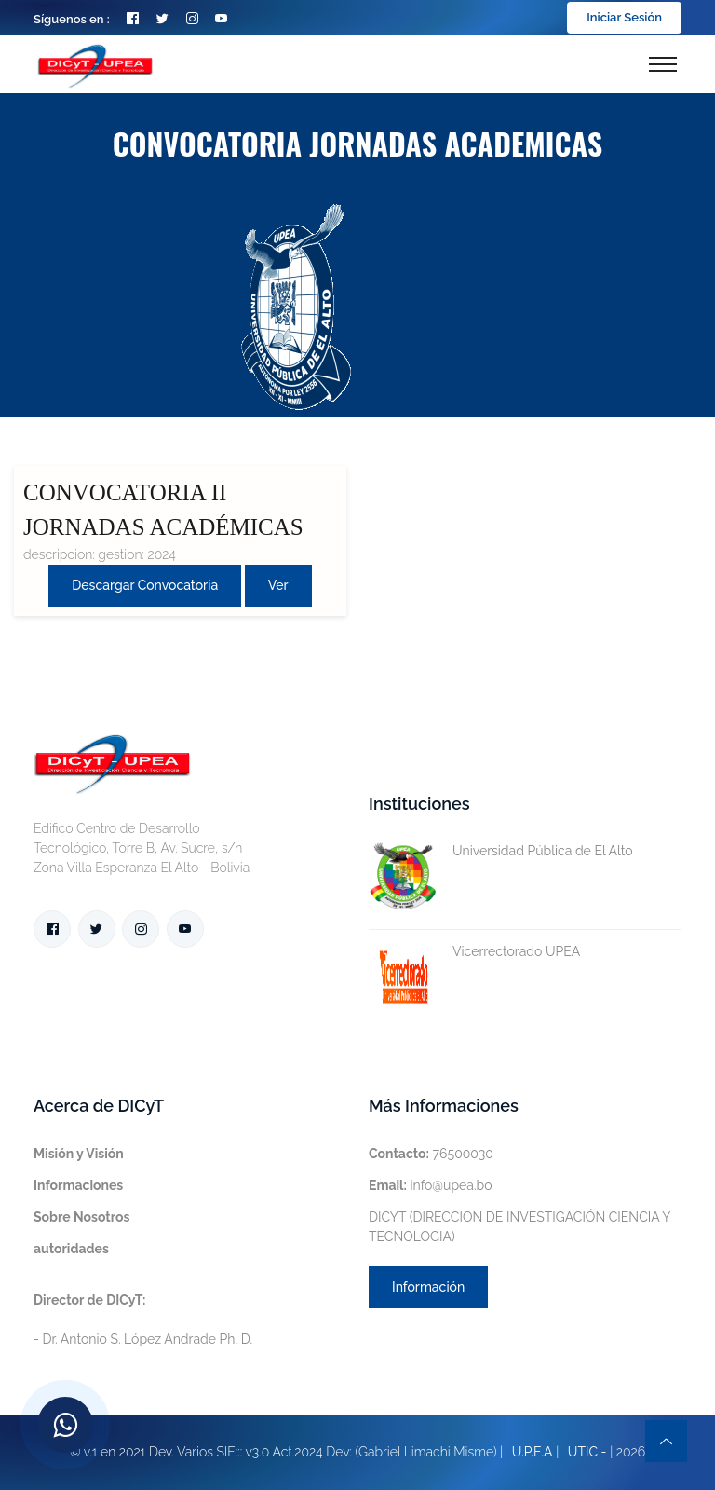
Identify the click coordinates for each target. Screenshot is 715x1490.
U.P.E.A (532, 1451)
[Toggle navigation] (663, 64)
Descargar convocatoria (145, 585)
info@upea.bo (430, 1185)
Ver (278, 585)
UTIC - (587, 1451)
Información (428, 1286)
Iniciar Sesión (624, 17)
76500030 (431, 1153)
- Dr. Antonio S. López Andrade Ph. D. (143, 1319)
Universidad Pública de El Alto (501, 851)
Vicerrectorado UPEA (474, 952)
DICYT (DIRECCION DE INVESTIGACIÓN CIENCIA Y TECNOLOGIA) (519, 1227)
